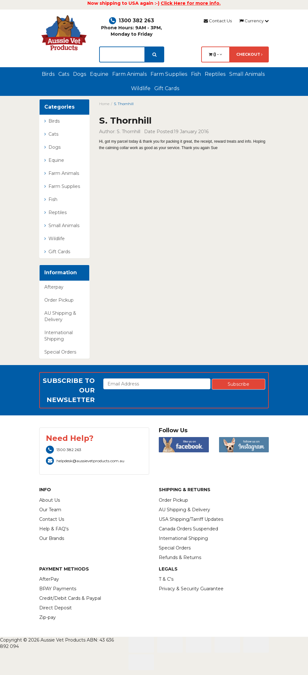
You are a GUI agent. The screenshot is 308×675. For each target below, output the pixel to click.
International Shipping (58, 336)
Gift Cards (166, 88)
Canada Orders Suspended (188, 529)
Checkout (249, 54)
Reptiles (215, 74)
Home (104, 104)
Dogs (79, 74)
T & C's (166, 579)
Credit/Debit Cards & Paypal (70, 598)
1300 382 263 (131, 21)
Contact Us (218, 20)
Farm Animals (129, 74)
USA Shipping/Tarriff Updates (191, 519)
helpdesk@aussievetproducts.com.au (85, 460)
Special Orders (60, 352)
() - (215, 54)
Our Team (50, 510)
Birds (48, 74)
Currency (254, 20)
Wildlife (140, 88)
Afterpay (53, 287)
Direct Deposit (55, 608)
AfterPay (49, 579)
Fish (196, 74)
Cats (63, 74)
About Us (49, 500)
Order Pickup (59, 300)
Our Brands (51, 538)
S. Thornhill (124, 104)
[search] (154, 54)
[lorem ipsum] (122, 54)
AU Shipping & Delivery (60, 316)
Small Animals (247, 74)
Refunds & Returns (180, 557)
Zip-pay (47, 617)
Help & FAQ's (54, 529)
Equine (99, 74)
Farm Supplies (168, 74)
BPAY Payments (57, 589)
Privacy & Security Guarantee (191, 589)
